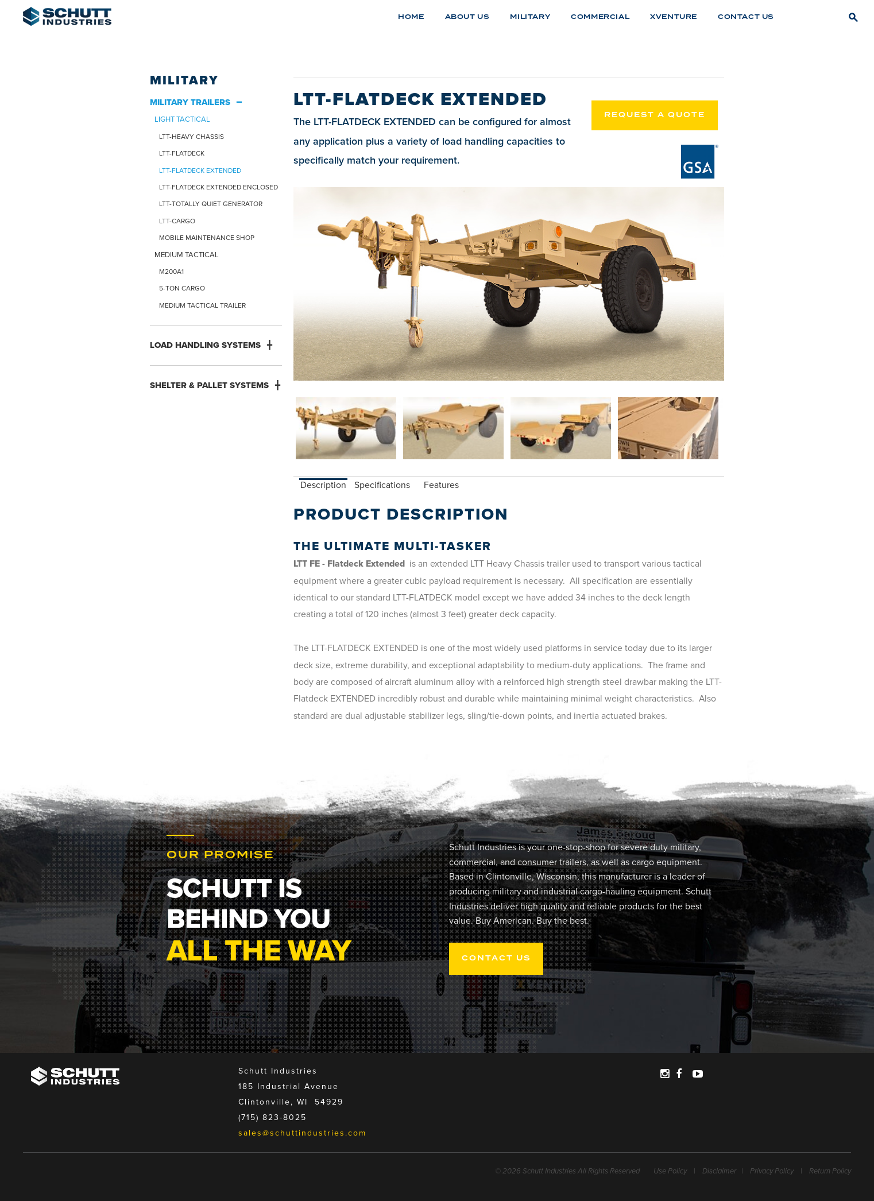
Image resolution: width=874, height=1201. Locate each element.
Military (530, 17)
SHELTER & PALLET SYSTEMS (209, 385)
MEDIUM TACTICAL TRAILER (202, 305)
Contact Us (746, 17)
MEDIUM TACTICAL (186, 254)
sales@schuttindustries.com (302, 1133)
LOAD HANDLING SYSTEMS (205, 345)
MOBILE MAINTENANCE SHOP (206, 238)
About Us (467, 17)
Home (411, 17)
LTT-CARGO (177, 221)
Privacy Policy (772, 1171)
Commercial (600, 17)
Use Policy (670, 1171)
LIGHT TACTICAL (182, 119)
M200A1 (171, 272)
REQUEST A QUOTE (654, 115)
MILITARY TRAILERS (190, 102)
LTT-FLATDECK (181, 153)
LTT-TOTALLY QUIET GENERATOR (210, 204)
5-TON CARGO (182, 288)
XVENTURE (673, 17)
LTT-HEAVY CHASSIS (191, 137)
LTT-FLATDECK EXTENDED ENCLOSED (218, 187)
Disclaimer (719, 1171)
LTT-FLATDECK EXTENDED (200, 170)
